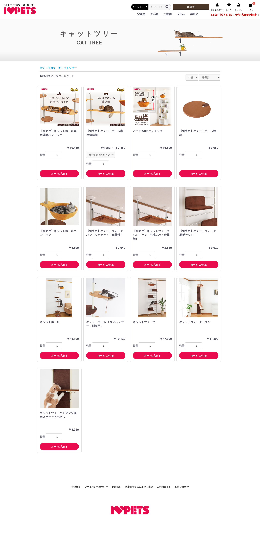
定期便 (141, 14)
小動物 (168, 14)
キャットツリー (67, 67)
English (191, 6)
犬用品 (181, 14)
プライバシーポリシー (96, 486)
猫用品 (194, 14)
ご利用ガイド (164, 486)
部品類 (154, 14)
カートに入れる (59, 173)
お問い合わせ (182, 486)
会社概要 (76, 486)
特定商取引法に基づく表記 (139, 486)
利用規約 (116, 486)
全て (42, 67)
